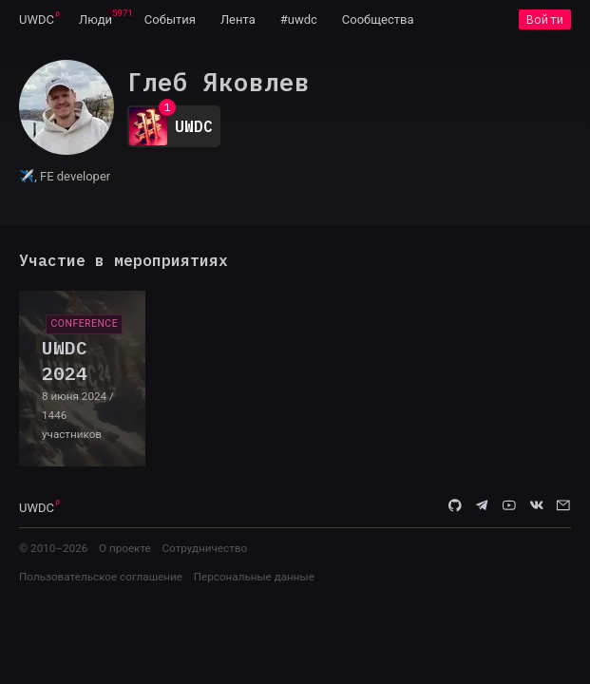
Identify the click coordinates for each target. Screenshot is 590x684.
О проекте (125, 548)
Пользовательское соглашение (100, 576)
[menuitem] (36, 19)
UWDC (36, 19)
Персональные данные (254, 576)
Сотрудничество (204, 548)
